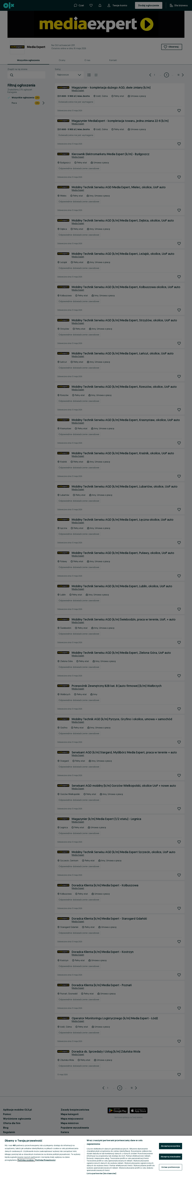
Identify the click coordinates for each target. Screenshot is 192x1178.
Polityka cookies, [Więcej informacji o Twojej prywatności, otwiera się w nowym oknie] (26, 1160)
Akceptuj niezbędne (170, 1156)
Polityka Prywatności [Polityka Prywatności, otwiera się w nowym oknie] (45, 1160)
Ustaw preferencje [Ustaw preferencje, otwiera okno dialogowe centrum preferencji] (170, 1167)
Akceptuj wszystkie (170, 1146)
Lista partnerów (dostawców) (101, 1173)
